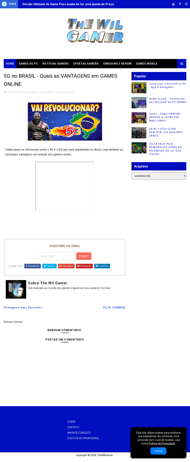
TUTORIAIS (39, 72)
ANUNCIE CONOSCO (79, 432)
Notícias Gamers (65, 92)
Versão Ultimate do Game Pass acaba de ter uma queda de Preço (68, 4)
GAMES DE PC (28, 63)
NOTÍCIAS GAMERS (55, 63)
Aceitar (158, 451)
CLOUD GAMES (16, 72)
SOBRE (71, 421)
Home (10, 63)
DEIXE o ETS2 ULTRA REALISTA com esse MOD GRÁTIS (166, 132)
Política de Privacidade (162, 443)
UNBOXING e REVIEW (117, 63)
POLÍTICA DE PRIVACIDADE (83, 438)
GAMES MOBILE (147, 63)
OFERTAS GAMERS (86, 63)
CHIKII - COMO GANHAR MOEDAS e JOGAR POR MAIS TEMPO (164, 117)
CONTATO (73, 427)
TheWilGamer (105, 455)
